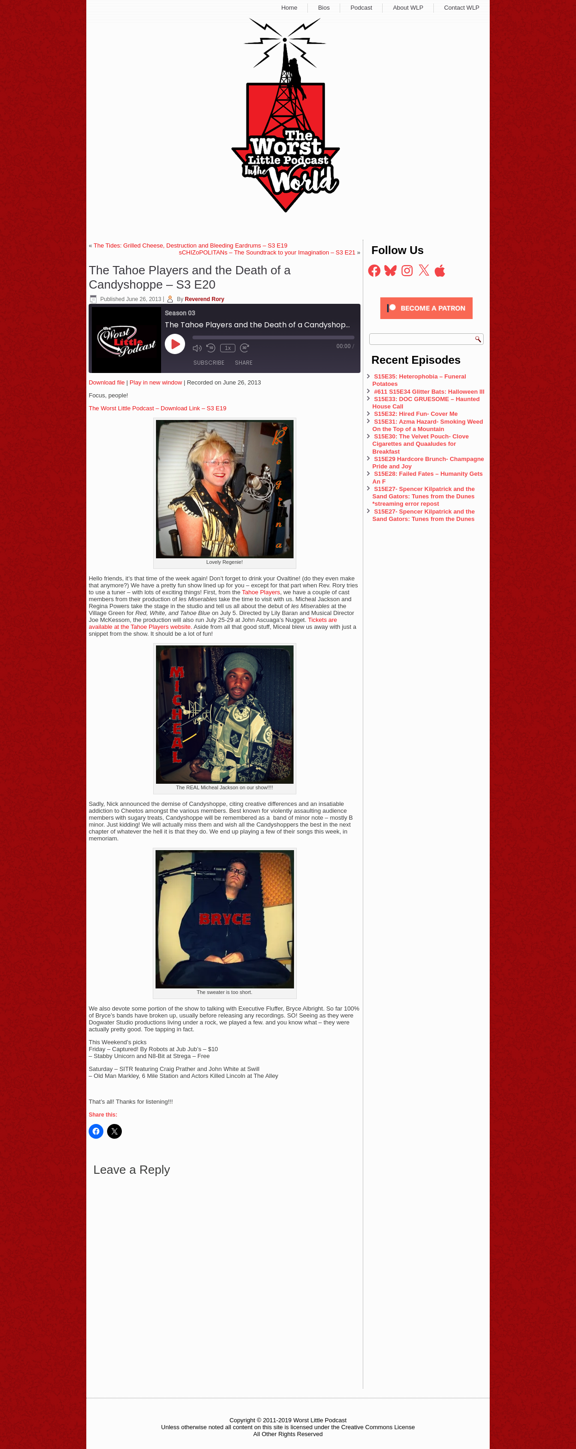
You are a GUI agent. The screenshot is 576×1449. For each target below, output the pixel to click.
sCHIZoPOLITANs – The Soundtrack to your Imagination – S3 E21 (267, 252)
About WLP (408, 7)
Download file (107, 382)
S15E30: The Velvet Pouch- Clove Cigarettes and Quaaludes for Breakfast (420, 444)
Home (289, 7)
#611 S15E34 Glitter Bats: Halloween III (429, 391)
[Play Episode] (175, 344)
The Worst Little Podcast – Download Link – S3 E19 (157, 408)
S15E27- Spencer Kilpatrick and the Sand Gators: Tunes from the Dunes (423, 515)
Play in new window (156, 382)
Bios (324, 7)
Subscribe (208, 363)
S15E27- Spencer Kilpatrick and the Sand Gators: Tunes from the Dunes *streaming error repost (423, 496)
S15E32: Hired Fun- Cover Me (415, 413)
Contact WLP (462, 7)
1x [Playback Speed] (228, 348)
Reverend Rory (204, 299)
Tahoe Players (261, 592)
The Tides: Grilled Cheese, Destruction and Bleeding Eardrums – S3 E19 (191, 245)
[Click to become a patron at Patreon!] (426, 321)
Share (243, 363)
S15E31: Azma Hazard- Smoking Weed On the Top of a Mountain (427, 425)
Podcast (361, 7)
